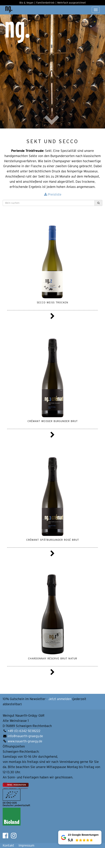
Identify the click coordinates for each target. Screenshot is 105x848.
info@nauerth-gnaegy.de (25, 736)
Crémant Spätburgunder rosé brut (52, 539)
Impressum (26, 845)
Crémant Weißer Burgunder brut (53, 421)
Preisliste (52, 194)
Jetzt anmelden (59, 699)
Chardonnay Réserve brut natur (52, 658)
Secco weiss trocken (52, 302)
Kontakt (8, 845)
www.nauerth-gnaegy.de (25, 741)
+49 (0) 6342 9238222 (24, 731)
